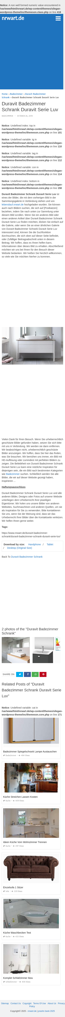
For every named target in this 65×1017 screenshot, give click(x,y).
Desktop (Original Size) (19, 547)
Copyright (27, 1003)
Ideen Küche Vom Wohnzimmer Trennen (25, 842)
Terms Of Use (39, 1003)
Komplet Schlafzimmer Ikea (18, 978)
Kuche (6, 801)
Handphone (34, 544)
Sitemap (5, 1003)
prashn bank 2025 (46, 1011)
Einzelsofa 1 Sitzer (13, 887)
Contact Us (16, 1003)
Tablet (50, 544)
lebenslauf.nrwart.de (13, 204)
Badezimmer (7, 116)
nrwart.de (13, 18)
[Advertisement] (32, 55)
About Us (52, 1003)
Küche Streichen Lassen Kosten (20, 796)
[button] (58, 18)
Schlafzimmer (10, 982)
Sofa (6, 891)
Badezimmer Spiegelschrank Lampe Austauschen (30, 751)
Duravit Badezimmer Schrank (26, 556)
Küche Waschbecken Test (17, 932)
